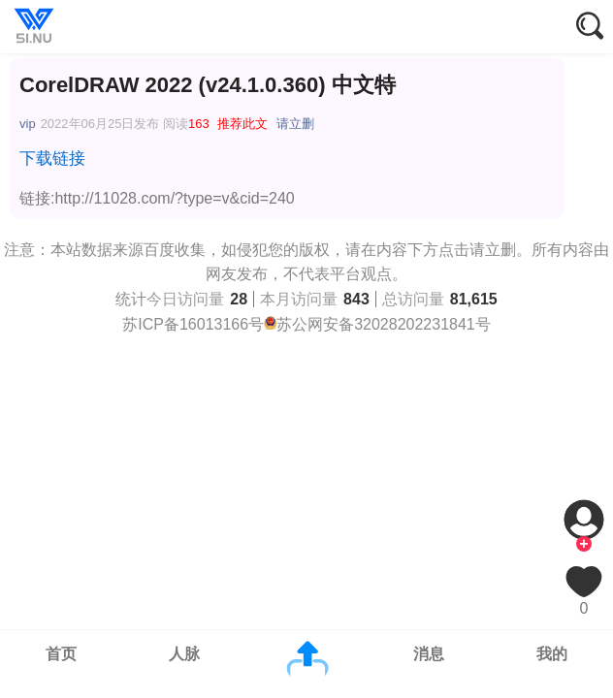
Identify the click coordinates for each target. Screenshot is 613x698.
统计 (130, 299)
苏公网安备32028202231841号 (383, 324)
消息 (428, 654)
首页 (61, 654)
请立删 (295, 123)
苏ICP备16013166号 (193, 324)
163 (199, 123)
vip (27, 123)
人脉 (184, 654)
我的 (551, 654)
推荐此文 (242, 123)
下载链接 (52, 158)
